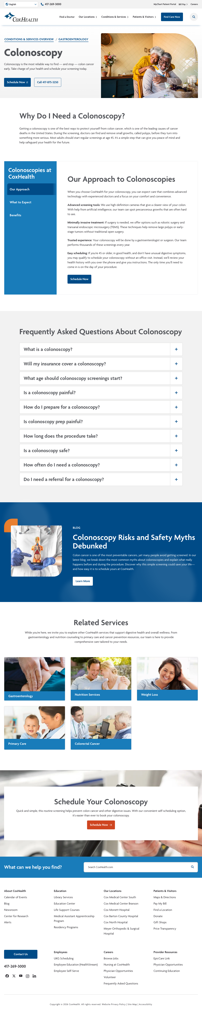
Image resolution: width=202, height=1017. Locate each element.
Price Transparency (165, 928)
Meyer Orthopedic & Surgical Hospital (121, 931)
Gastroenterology (73, 39)
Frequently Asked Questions (121, 983)
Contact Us (21, 954)
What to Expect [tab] (20, 202)
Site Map (132, 1004)
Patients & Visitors (144, 16)
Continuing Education (167, 971)
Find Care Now (172, 16)
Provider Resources (165, 952)
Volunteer (110, 977)
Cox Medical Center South (120, 897)
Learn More (83, 581)
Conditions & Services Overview (29, 39)
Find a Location (163, 910)
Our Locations (88, 16)
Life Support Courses (67, 910)
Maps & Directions (165, 897)
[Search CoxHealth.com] (141, 867)
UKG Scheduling (63, 958)
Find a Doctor (67, 16)
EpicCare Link (162, 958)
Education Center (64, 903)
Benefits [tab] (15, 215)
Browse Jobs (111, 958)
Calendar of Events (15, 897)
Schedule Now (17, 82)
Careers (194, 4)
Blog (6, 903)
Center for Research (16, 916)
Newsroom (11, 910)
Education (60, 891)
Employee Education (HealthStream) (76, 964)
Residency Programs (66, 927)
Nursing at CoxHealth (117, 964)
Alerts (7, 922)
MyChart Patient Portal (165, 4)
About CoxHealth (15, 891)
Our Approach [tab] (19, 189)
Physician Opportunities (118, 971)
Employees (60, 952)
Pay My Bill (160, 903)
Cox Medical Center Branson (121, 903)
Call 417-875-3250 (47, 82)
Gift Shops (160, 922)
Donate (158, 916)
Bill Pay (183, 4)
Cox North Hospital (116, 922)
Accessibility (145, 1004)
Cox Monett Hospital (116, 910)
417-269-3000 (53, 4)
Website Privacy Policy (114, 1004)
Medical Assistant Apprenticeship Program (74, 918)
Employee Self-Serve (66, 971)
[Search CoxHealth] (194, 17)
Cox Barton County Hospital (121, 916)
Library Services (63, 897)
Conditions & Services (115, 16)
